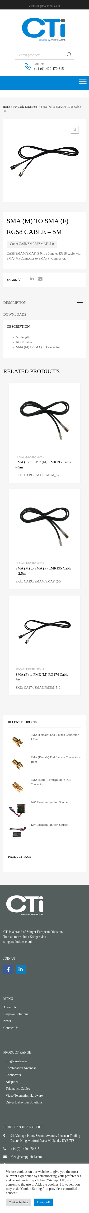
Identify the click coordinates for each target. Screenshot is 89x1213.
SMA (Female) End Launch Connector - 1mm (55, 759)
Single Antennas (16, 1061)
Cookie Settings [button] (18, 1202)
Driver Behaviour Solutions (24, 1102)
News (7, 1021)
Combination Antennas (21, 1068)
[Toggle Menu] (83, 83)
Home (6, 106)
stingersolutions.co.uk (47, 6)
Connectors (13, 1075)
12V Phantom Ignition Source (49, 824)
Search (69, 55)
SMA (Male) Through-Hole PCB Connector (51, 782)
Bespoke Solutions (15, 1014)
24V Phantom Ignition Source (49, 802)
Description (14, 302)
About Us (9, 1007)
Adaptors (12, 1082)
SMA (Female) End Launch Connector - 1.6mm (55, 737)
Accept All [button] (43, 1202)
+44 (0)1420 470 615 (45, 69)
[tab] (44, 303)
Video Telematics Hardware (24, 1095)
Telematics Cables (18, 1088)
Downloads (14, 314)
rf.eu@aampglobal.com (26, 1157)
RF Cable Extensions (25, 106)
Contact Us (10, 1028)
